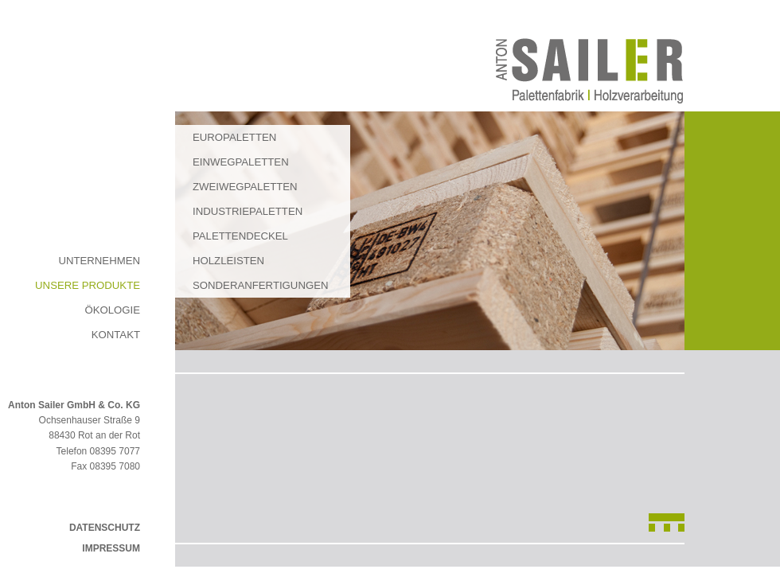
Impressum (111, 548)
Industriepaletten (247, 211)
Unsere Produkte (87, 285)
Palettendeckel (240, 236)
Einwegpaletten (241, 162)
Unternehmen (99, 261)
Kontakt (116, 335)
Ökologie (112, 310)
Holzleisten (228, 261)
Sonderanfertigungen (260, 285)
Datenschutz (104, 527)
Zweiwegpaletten (245, 187)
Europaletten (234, 137)
